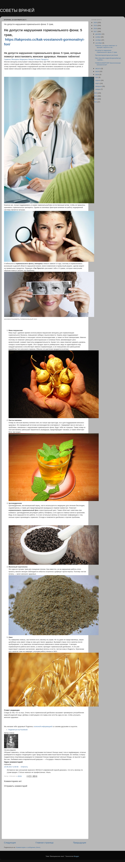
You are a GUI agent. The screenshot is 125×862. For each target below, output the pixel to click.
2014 (95, 99)
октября (98, 40)
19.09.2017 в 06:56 (11, 767)
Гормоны (7, 59)
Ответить (24, 767)
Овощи (30, 59)
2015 (95, 96)
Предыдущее (79, 842)
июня (97, 74)
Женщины (15, 59)
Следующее (10, 842)
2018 (95, 28)
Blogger (76, 856)
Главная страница (44, 842)
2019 (95, 25)
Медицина (24, 59)
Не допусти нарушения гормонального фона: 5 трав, (106, 51)
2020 (95, 22)
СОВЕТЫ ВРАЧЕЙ (17, 10)
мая (97, 77)
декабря (98, 34)
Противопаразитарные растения (106, 55)
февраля (98, 86)
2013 (95, 102)
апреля (98, 80)
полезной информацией (43, 726)
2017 (95, 31)
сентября (98, 43)
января (98, 89)
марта (97, 83)
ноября (98, 37)
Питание (37, 59)
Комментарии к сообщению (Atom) (28, 847)
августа (98, 68)
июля (97, 71)
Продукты (45, 59)
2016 (95, 93)
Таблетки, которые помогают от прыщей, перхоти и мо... (106, 46)
